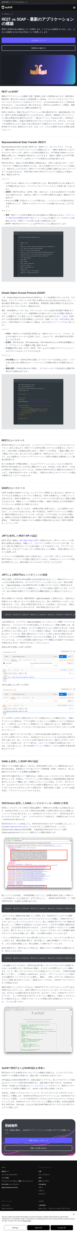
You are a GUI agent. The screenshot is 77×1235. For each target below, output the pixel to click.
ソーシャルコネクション (39, 1083)
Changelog (42, 1182)
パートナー (42, 1209)
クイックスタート (44, 1172)
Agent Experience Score (10, 1185)
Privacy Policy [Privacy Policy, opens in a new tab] (27, 1221)
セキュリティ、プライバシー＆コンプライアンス (54, 1206)
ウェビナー (42, 1191)
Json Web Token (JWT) (29, 540)
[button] (38, 40)
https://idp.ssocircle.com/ (16, 825)
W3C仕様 (64, 319)
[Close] (74, 1214)
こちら (46, 556)
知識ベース (5, 1209)
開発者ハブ (5, 1169)
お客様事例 (42, 1203)
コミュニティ (6, 1203)
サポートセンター (7, 1206)
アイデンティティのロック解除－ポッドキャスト (17, 1179)
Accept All (62, 1228)
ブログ (40, 1185)
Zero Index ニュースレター (10, 1182)
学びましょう (7, 14)
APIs (40, 1175)
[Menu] (74, 7)
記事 (39, 1169)
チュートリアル (59, 322)
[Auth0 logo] (37, 7)
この (57, 467)
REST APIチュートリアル (35, 218)
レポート (41, 1188)
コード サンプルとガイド (10, 1172)
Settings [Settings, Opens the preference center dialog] (15, 1228)
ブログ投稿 (5, 1175)
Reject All (38, 1228)
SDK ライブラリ (43, 1179)
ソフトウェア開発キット (44, 744)
